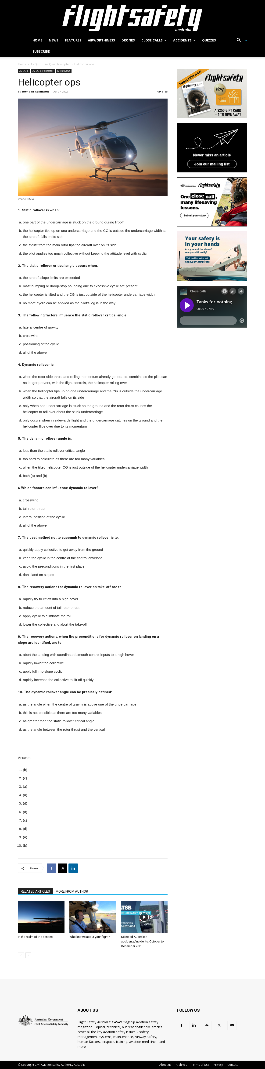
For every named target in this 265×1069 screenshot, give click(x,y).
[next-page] (28, 955)
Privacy (218, 1065)
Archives (181, 1065)
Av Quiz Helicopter (57, 64)
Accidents (184, 40)
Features (73, 40)
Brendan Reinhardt (35, 91)
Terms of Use (200, 1065)
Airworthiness (101, 40)
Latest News (63, 70)
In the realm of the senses (35, 937)
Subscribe (41, 51)
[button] (240, 40)
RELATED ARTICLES (35, 891)
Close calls (153, 40)
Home (37, 40)
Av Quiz (36, 64)
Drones (128, 40)
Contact (232, 1065)
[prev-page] (21, 955)
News (53, 40)
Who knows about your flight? (89, 937)
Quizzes (209, 40)
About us (165, 1065)
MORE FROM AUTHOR (72, 891)
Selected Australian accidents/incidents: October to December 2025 (142, 941)
